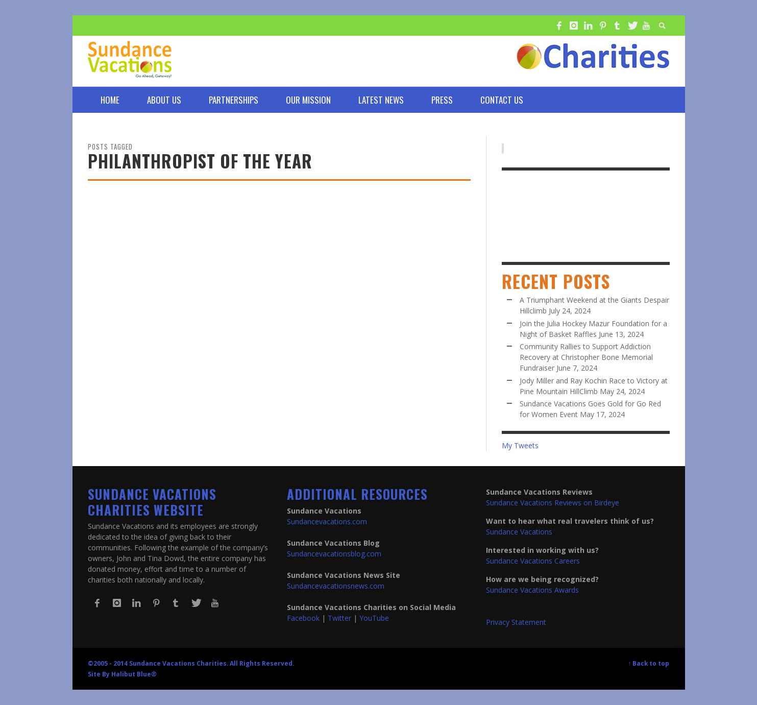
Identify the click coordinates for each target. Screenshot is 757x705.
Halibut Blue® (134, 674)
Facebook (303, 618)
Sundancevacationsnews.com (335, 586)
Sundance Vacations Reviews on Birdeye (552, 502)
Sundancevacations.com (327, 521)
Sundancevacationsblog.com (334, 553)
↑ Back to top (649, 663)
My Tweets (520, 445)
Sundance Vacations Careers (533, 561)
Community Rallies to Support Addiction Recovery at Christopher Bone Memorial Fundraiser (586, 357)
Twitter (339, 618)
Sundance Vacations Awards (532, 590)
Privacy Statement (516, 622)
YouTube (374, 618)
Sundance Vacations (519, 532)
